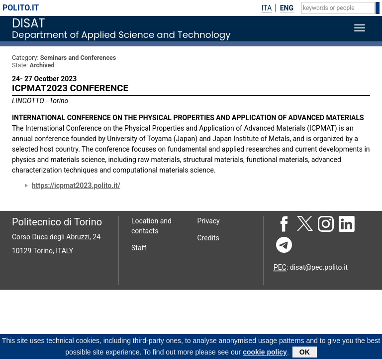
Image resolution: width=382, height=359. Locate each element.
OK (304, 353)
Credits (208, 238)
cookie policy (265, 353)
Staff (138, 248)
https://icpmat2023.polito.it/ (76, 185)
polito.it (20, 7)
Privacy (208, 221)
